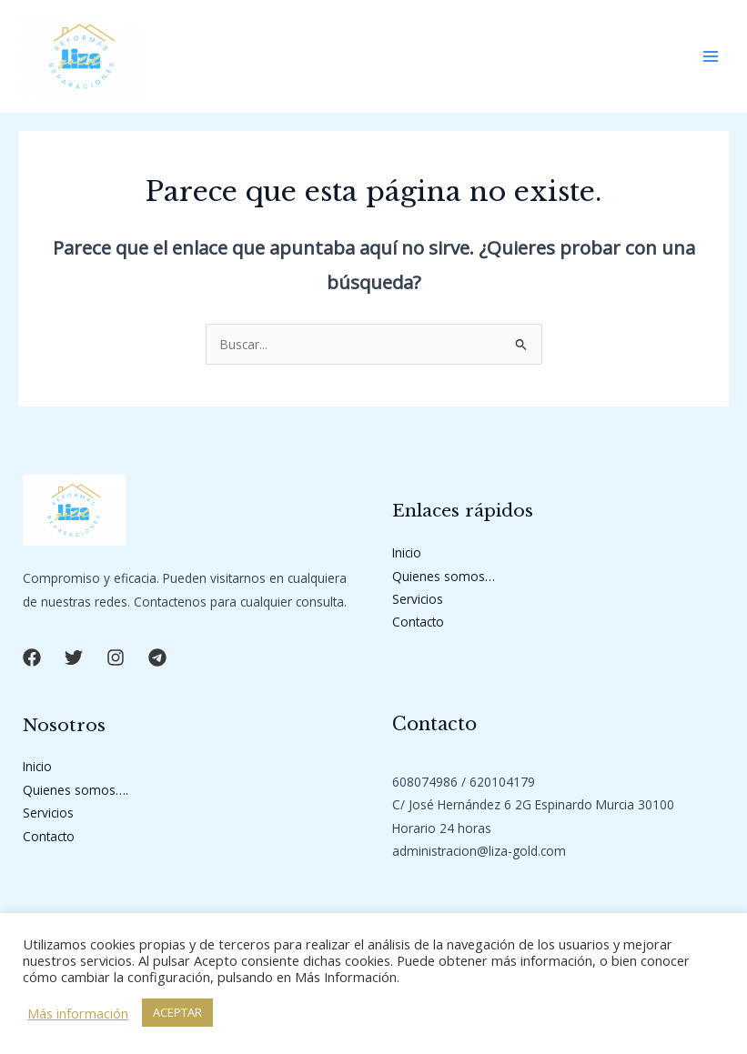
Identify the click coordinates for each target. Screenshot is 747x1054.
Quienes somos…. (75, 789)
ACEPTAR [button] (177, 1012)
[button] (32, 657)
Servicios (417, 598)
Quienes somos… (443, 576)
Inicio (406, 552)
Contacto (418, 621)
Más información (77, 1013)
